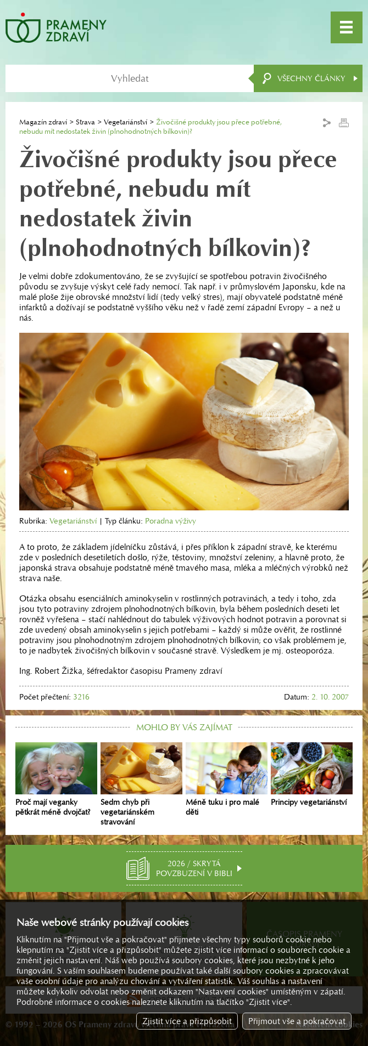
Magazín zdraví (43, 122)
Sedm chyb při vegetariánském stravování (141, 784)
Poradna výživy (170, 521)
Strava (85, 122)
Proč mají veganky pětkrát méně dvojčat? (56, 779)
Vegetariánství (125, 122)
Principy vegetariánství (312, 774)
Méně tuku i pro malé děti (226, 779)
